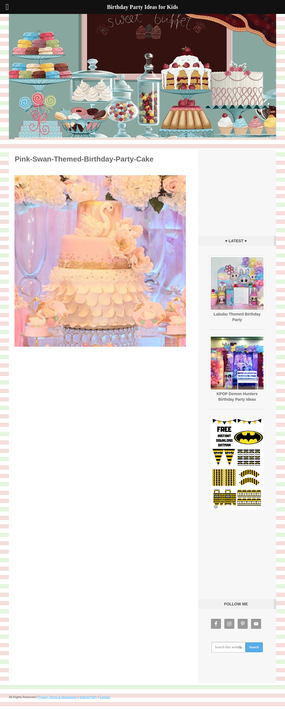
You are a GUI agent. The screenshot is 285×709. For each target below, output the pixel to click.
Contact (105, 697)
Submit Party (88, 697)
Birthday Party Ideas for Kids (142, 76)
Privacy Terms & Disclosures (57, 697)
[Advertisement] (237, 191)
